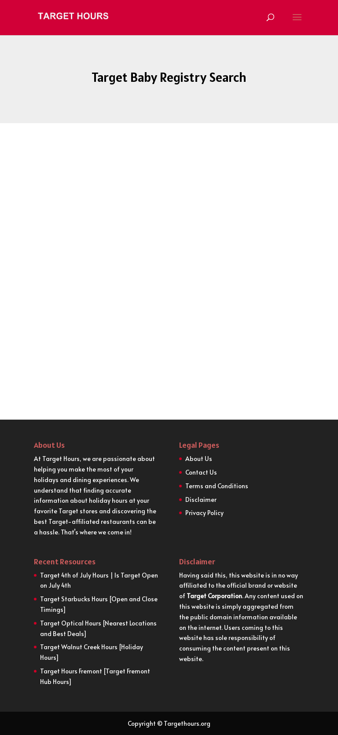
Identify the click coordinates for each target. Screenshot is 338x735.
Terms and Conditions (216, 486)
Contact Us (201, 472)
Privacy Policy (204, 512)
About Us (198, 458)
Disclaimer (201, 499)
